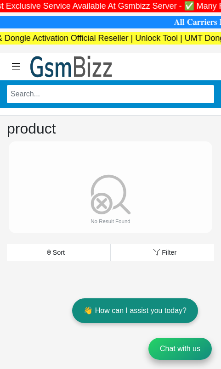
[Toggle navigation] (16, 66)
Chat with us (180, 348)
